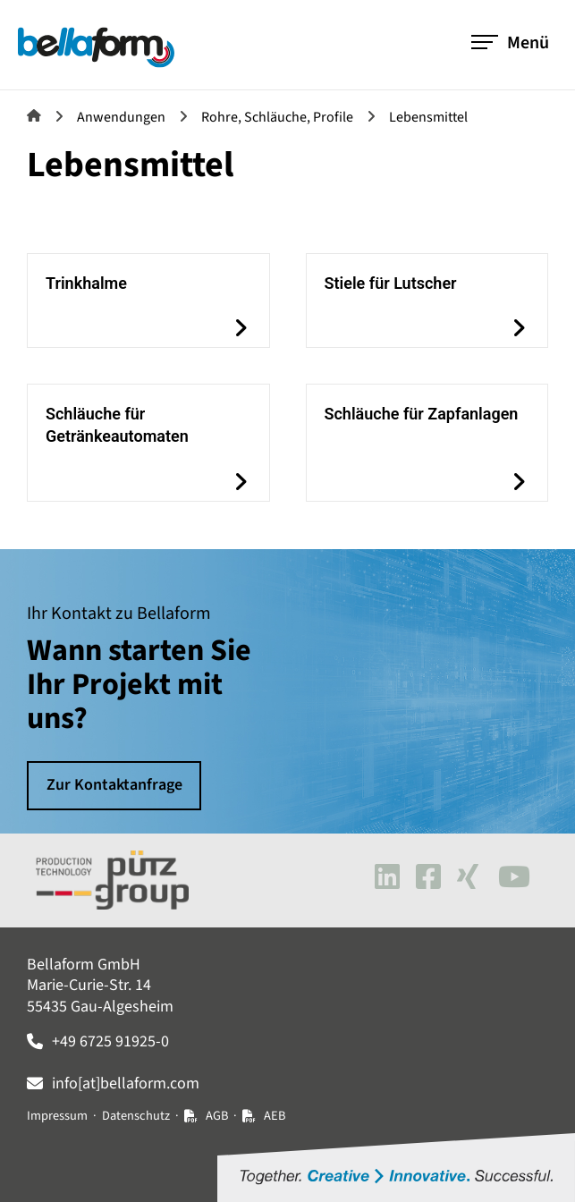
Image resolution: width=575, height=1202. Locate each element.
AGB (217, 1115)
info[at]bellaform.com (125, 1083)
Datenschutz (136, 1115)
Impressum (57, 1115)
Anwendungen (121, 117)
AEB (274, 1115)
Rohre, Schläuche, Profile (277, 117)
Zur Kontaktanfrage (114, 786)
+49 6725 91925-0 (110, 1041)
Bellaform (34, 115)
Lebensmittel (428, 117)
